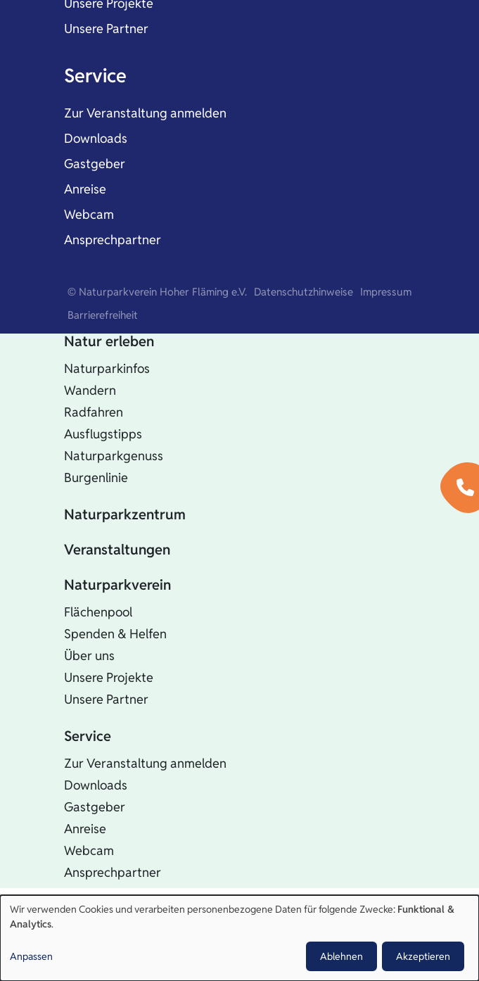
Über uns (89, 655)
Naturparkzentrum (125, 514)
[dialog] (239, 938)
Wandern (90, 390)
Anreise (85, 189)
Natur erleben (109, 341)
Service (95, 75)
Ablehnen (341, 956)
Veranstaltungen (117, 549)
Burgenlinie (96, 477)
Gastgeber (94, 164)
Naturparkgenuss (113, 456)
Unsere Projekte (108, 677)
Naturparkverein (117, 585)
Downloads (95, 138)
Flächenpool (98, 612)
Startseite (95, 306)
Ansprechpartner (112, 240)
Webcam (89, 214)
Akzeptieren (423, 956)
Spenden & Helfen (115, 634)
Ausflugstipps (103, 434)
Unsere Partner (106, 28)
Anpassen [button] (31, 956)
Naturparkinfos (107, 368)
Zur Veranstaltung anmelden (145, 113)
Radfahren (93, 412)
